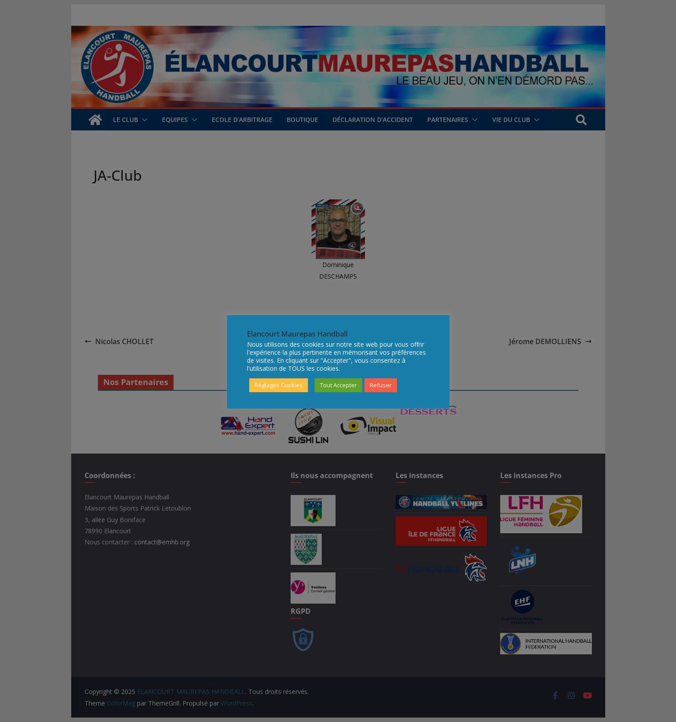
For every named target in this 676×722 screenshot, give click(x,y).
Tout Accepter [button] (338, 385)
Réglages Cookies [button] (279, 385)
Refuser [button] (381, 385)
